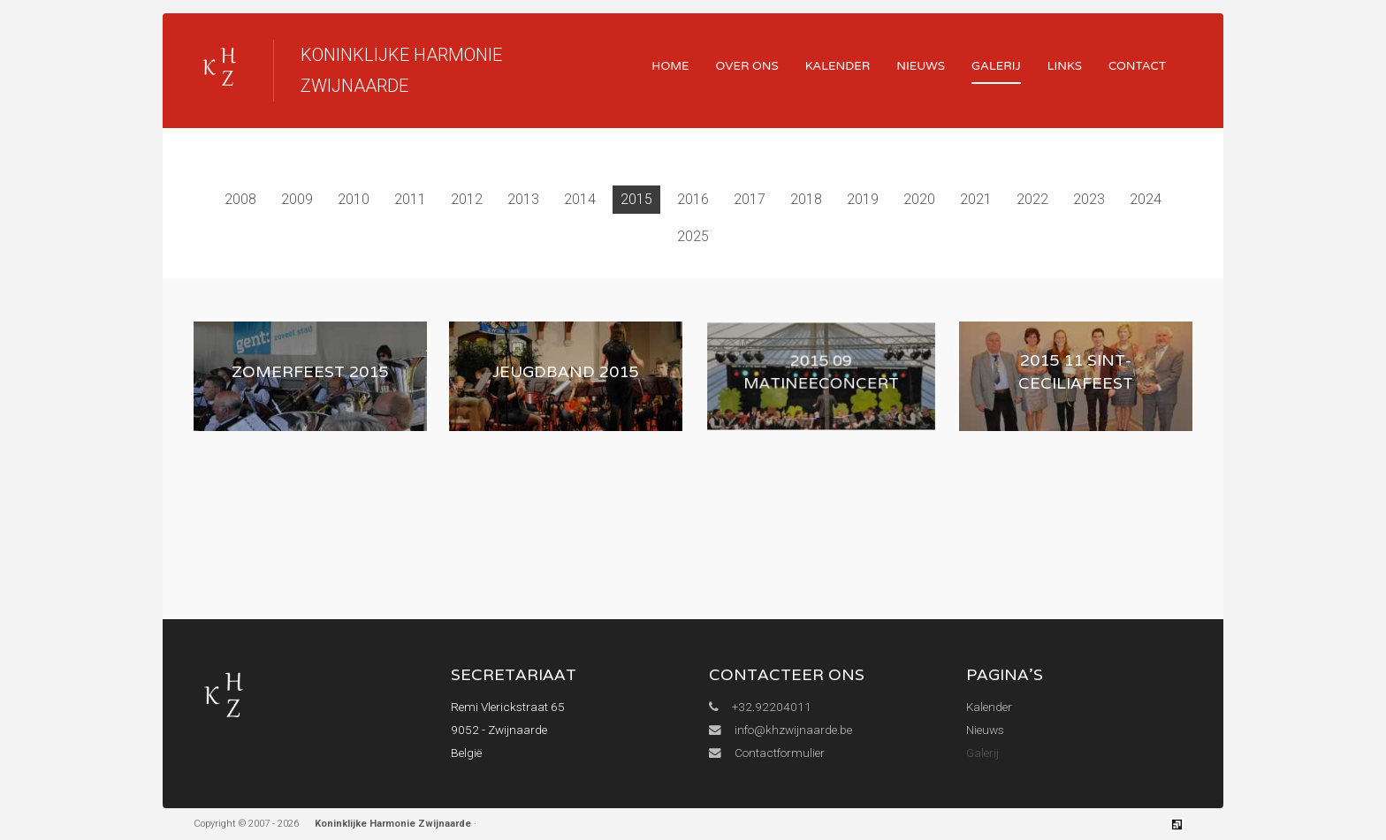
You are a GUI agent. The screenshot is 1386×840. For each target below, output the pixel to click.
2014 (580, 199)
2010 (353, 199)
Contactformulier (767, 752)
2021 (976, 199)
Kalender (838, 66)
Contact (1137, 66)
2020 (919, 199)
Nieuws (920, 66)
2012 (467, 199)
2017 (749, 199)
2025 (693, 236)
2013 (523, 199)
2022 (1032, 199)
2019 (863, 199)
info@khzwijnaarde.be (780, 730)
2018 (806, 199)
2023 (1089, 199)
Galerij (996, 66)
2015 (636, 199)
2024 (1145, 199)
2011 (410, 199)
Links (1064, 66)
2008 (240, 199)
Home (670, 66)
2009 (297, 199)
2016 (693, 199)
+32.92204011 (760, 707)
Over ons (747, 66)
